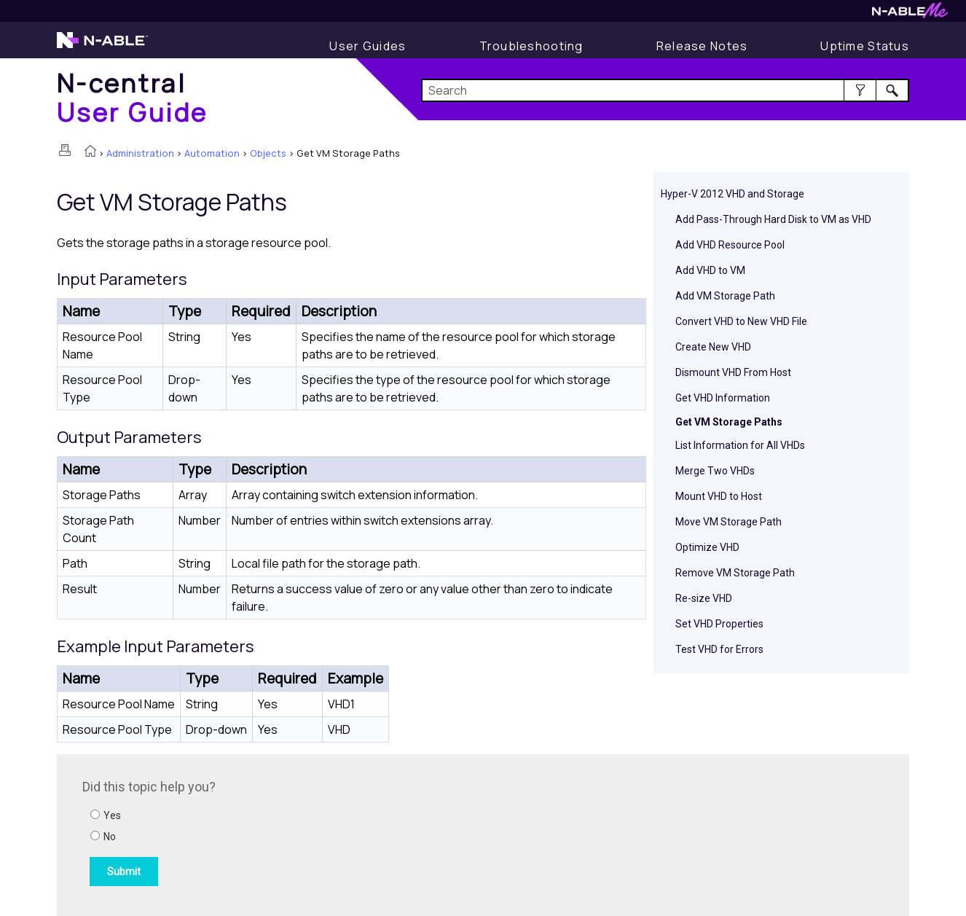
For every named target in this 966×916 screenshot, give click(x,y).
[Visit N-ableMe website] (910, 14)
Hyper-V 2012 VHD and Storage (732, 194)
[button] (860, 90)
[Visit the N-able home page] (102, 47)
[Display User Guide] (367, 46)
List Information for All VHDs (740, 445)
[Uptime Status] (864, 46)
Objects (268, 153)
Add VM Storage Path (725, 296)
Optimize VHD (707, 547)
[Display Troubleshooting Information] (531, 46)
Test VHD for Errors (719, 649)
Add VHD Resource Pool (730, 245)
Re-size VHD (703, 598)
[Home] (132, 97)
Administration (140, 153)
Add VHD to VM (710, 270)
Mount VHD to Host (718, 496)
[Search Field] (665, 90)
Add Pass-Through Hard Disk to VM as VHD (773, 219)
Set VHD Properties (719, 624)
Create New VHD (713, 347)
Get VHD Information (722, 398)
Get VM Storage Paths (728, 422)
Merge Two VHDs (715, 471)
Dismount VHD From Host (733, 372)
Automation (212, 153)
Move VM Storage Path (728, 522)
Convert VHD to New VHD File (741, 321)
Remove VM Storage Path (735, 573)
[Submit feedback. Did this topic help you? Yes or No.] (279, 833)
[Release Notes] (702, 46)
